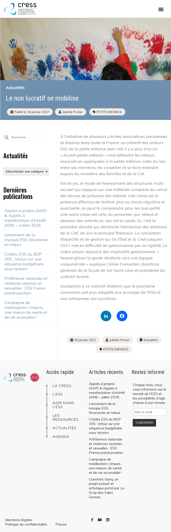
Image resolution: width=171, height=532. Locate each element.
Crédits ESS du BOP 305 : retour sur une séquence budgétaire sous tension (23, 261)
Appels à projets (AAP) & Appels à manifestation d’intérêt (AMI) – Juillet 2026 (25, 218)
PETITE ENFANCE (109, 111)
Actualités (15, 87)
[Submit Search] (6, 137)
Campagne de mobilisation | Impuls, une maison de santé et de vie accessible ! (25, 310)
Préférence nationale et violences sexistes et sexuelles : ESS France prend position (26, 286)
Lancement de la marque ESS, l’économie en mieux (26, 239)
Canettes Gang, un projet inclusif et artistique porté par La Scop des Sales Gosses (106, 488)
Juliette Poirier (119, 339)
